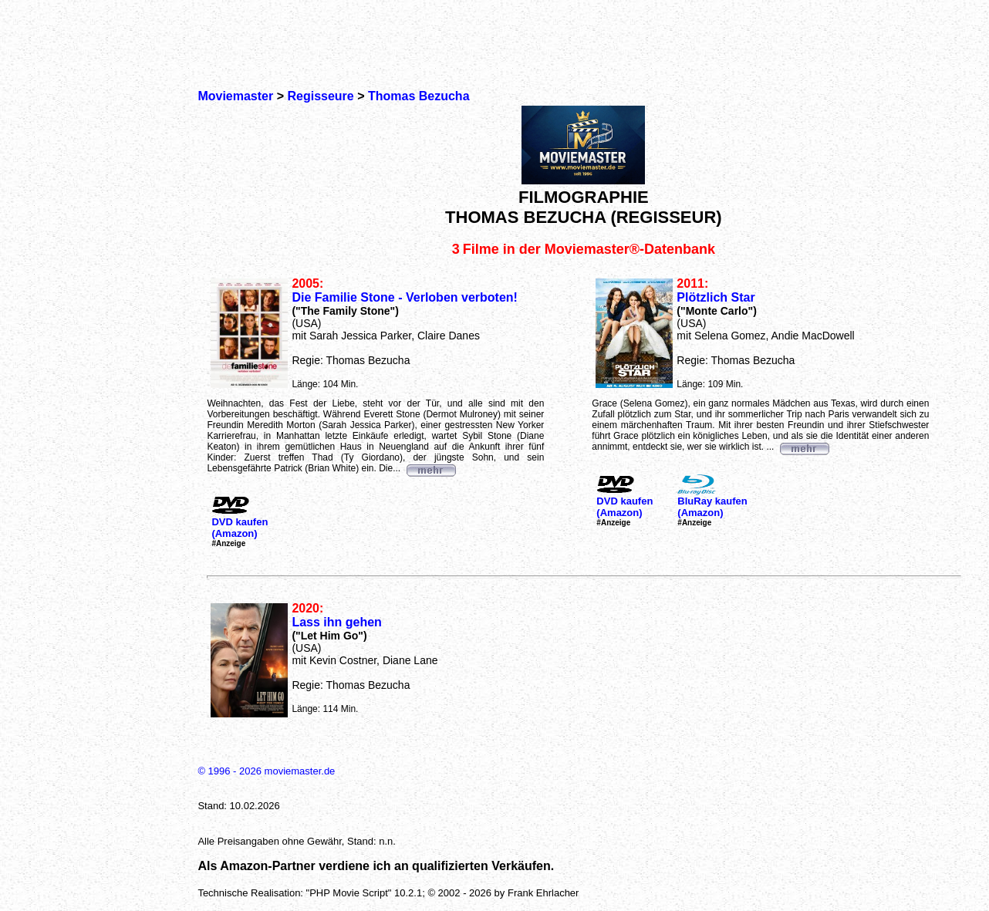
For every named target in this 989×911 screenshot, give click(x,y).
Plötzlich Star (715, 297)
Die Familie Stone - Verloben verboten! (405, 297)
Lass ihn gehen (336, 622)
